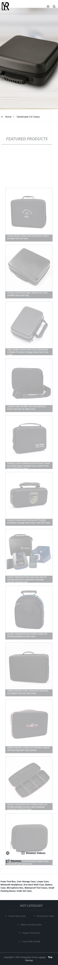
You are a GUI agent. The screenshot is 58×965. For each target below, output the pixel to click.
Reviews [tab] (14, 861)
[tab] (8, 853)
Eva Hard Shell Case (34, 884)
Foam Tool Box (8, 881)
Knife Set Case (24, 891)
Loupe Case (43, 881)
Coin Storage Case (26, 881)
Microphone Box (15, 888)
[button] (48, 7)
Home (8, 117)
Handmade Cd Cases (28, 117)
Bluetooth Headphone (11, 884)
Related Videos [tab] (33, 853)
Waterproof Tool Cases (36, 888)
